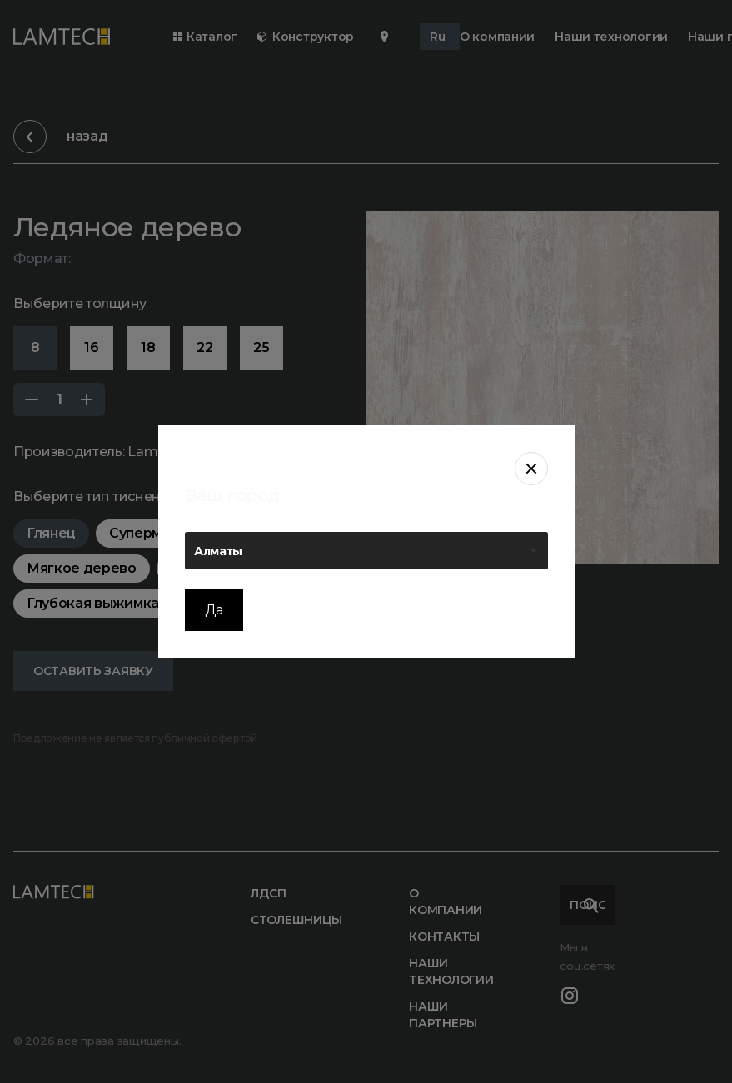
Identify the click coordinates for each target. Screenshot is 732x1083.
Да (214, 610)
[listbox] (366, 550)
